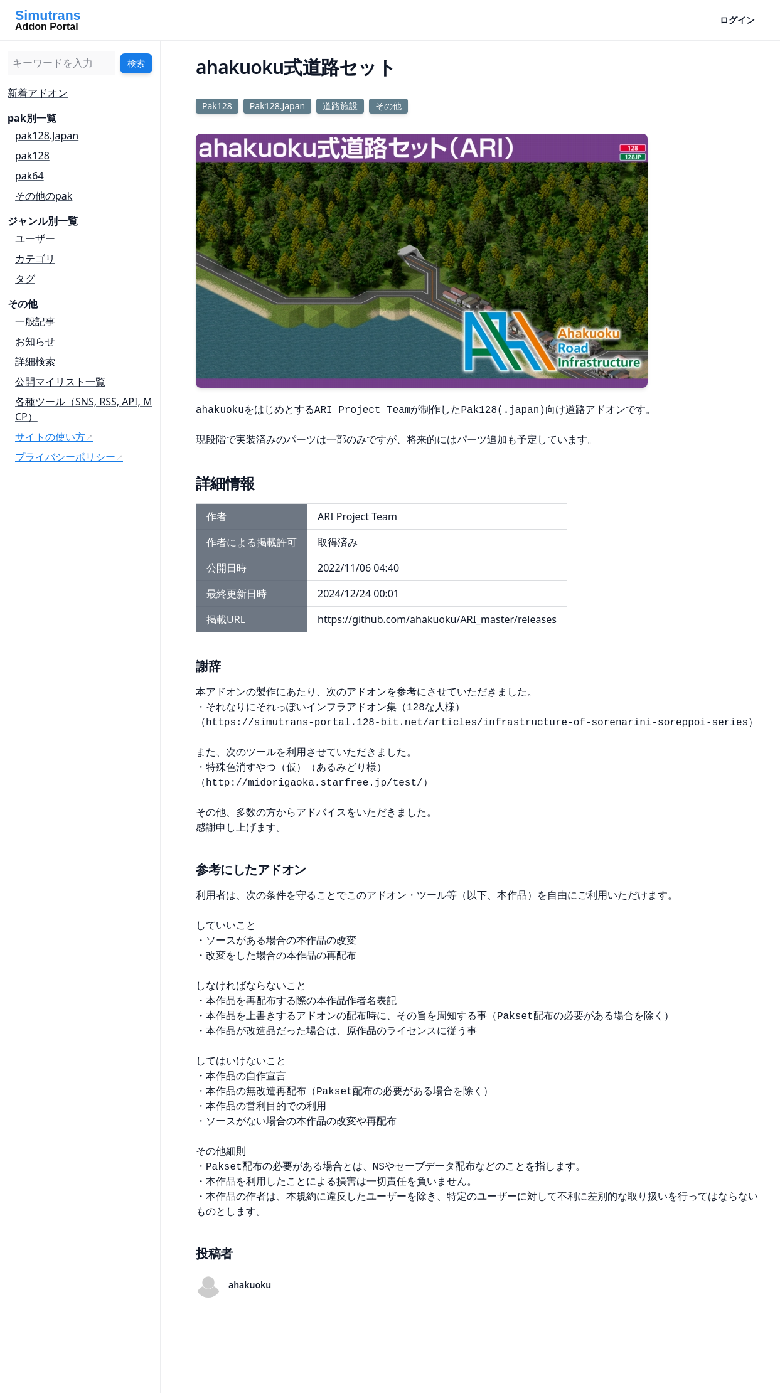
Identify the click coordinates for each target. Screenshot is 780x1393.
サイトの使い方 (50, 437)
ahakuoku (249, 1285)
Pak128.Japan (277, 106)
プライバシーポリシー (65, 457)
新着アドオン (38, 93)
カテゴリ (35, 258)
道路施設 (340, 106)
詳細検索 (35, 361)
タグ (25, 279)
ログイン (737, 20)
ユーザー (35, 238)
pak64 (29, 176)
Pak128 (217, 106)
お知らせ (35, 341)
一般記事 (35, 321)
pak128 (32, 156)
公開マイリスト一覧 (60, 381)
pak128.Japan (46, 135)
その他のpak (43, 196)
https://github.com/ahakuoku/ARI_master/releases (437, 619)
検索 (136, 63)
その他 (388, 106)
